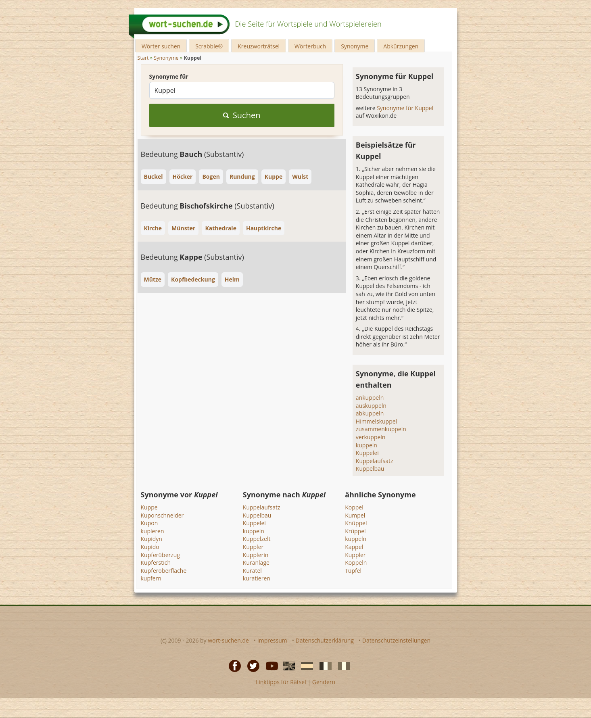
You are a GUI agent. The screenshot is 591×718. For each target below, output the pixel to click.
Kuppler (253, 547)
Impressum (272, 640)
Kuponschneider (162, 515)
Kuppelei (367, 453)
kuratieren (256, 578)
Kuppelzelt (257, 539)
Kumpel (355, 515)
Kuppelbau (370, 468)
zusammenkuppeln (381, 429)
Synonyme (354, 46)
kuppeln (366, 445)
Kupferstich (156, 562)
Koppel (354, 507)
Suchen (242, 115)
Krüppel (355, 531)
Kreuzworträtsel (259, 46)
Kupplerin (256, 555)
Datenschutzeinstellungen (396, 640)
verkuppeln (371, 437)
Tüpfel (353, 570)
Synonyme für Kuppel (405, 108)
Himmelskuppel (376, 421)
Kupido (150, 547)
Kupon (149, 523)
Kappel (354, 547)
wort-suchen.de (228, 640)
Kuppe (149, 507)
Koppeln (356, 562)
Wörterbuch (310, 46)
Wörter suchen (161, 46)
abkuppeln (370, 413)
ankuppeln (370, 397)
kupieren (152, 531)
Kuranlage (256, 562)
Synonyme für (168, 76)
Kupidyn (151, 539)
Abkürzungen (400, 46)
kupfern (151, 578)
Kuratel (252, 570)
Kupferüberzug (160, 555)
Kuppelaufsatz (374, 461)
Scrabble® (209, 46)
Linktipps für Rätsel (281, 682)
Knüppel (356, 523)
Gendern (323, 682)
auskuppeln (371, 405)
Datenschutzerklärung (325, 640)
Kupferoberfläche (164, 570)
